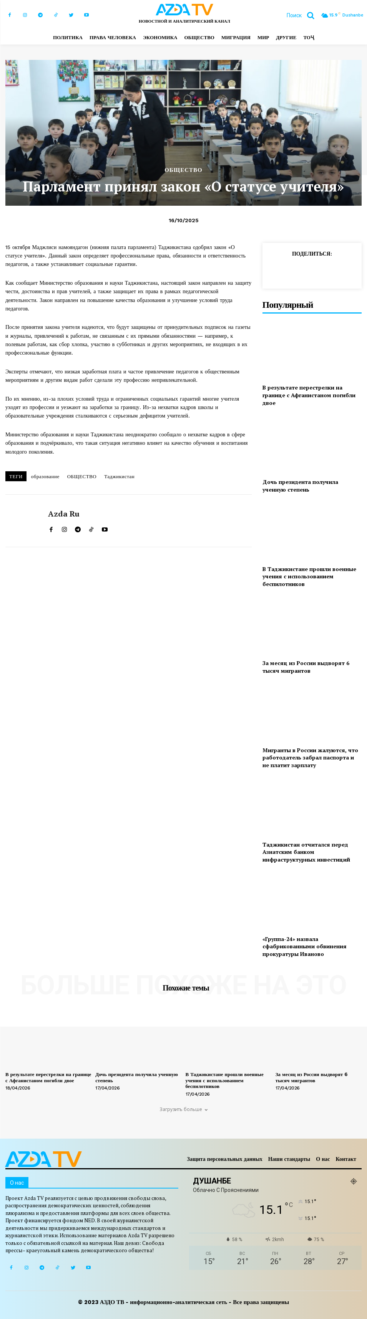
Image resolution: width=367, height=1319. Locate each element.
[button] (303, 15)
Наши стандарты (289, 1159)
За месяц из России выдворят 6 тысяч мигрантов (305, 666)
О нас (323, 1159)
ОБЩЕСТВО (183, 170)
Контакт (345, 1159)
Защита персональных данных (224, 1159)
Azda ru (64, 513)
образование (45, 476)
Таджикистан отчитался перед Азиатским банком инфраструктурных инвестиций (306, 852)
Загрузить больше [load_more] (183, 1109)
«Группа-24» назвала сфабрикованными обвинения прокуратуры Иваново (304, 946)
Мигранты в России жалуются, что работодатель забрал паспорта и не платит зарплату (310, 757)
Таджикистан (119, 476)
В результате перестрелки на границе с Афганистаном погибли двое (308, 395)
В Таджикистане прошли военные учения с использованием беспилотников (309, 576)
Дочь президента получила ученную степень (300, 485)
